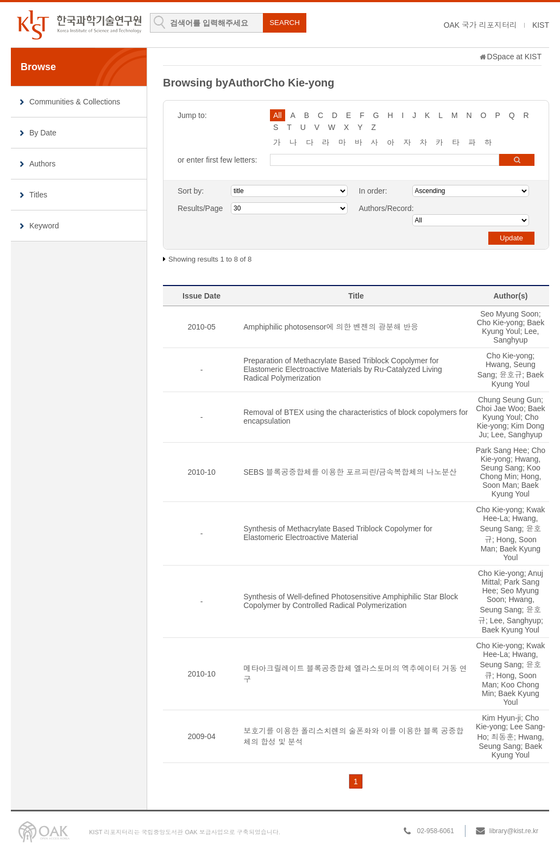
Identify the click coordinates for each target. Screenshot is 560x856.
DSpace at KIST (514, 56)
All (277, 115)
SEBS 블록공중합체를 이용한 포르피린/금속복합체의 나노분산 (350, 472)
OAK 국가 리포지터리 (480, 25)
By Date (42, 132)
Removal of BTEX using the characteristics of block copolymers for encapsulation (355, 416)
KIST (540, 25)
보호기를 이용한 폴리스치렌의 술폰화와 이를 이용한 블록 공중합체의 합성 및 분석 (353, 736)
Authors (42, 163)
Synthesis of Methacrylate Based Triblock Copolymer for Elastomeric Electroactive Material (337, 533)
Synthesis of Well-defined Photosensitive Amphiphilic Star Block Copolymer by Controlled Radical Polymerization (350, 601)
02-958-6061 (435, 831)
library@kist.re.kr (513, 831)
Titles (38, 194)
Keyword (44, 225)
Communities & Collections (74, 101)
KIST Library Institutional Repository (78, 25)
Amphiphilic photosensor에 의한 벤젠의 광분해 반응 (330, 326)
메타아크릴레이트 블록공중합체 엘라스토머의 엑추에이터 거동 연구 (355, 674)
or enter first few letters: (217, 160)
